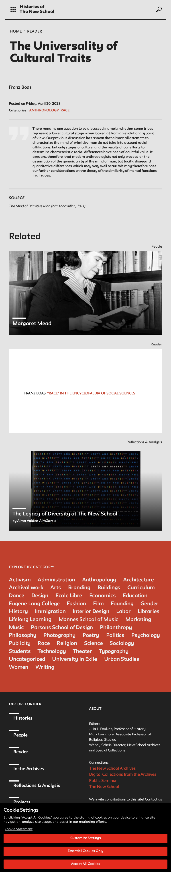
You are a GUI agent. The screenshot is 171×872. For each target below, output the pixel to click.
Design (39, 595)
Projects (21, 802)
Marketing (138, 619)
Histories (23, 718)
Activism (20, 580)
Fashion (76, 603)
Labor (123, 611)
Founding (122, 603)
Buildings (109, 587)
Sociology (122, 643)
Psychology (145, 635)
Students (20, 651)
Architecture (138, 580)
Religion (67, 643)
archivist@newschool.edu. (117, 805)
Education (135, 595)
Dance (16, 595)
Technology (52, 651)
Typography (113, 651)
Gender (149, 603)
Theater (82, 651)
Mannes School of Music (88, 619)
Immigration (50, 611)
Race (65, 110)
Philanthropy (116, 627)
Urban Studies (121, 659)
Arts (55, 587)
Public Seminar (103, 781)
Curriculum (141, 587)
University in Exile (74, 659)
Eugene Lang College (34, 603)
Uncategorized (27, 659)
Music (16, 627)
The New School (37, 12)
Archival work (26, 587)
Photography (59, 635)
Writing (44, 667)
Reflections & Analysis (36, 786)
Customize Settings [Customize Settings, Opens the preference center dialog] (85, 844)
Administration (56, 580)
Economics (102, 595)
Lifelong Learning (30, 619)
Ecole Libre (68, 595)
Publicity (20, 643)
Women (18, 667)
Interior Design (91, 611)
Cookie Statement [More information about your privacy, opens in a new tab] (19, 836)
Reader (34, 31)
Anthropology (44, 110)
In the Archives (28, 769)
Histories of (32, 7)
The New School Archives (112, 768)
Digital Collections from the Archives (122, 774)
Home (16, 31)
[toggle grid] (13, 9)
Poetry (91, 635)
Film (98, 603)
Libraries (148, 611)
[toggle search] (158, 9)
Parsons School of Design (62, 627)
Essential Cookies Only (86, 857)
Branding (79, 587)
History (18, 611)
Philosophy (22, 635)
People (20, 735)
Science (93, 643)
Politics (115, 635)
